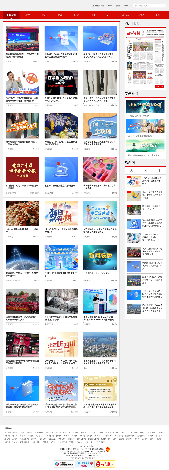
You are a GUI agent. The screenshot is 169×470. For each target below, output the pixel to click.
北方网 (15, 436)
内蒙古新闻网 (93, 439)
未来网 (83, 433)
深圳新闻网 (129, 436)
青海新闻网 (24, 442)
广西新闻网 (49, 436)
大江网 (7, 436)
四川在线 (39, 436)
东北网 (22, 436)
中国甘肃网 (35, 442)
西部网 (45, 442)
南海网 (74, 436)
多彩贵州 (71, 439)
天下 (109, 15)
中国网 (100, 433)
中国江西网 (118, 436)
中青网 (123, 433)
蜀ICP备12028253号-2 (93, 453)
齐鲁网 (150, 436)
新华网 (29, 433)
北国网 (158, 439)
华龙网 (66, 436)
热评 (44, 15)
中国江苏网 (107, 436)
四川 (92, 15)
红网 (114, 439)
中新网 (116, 433)
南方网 (34, 439)
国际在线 (49, 433)
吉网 (151, 439)
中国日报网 (39, 433)
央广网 (58, 433)
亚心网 (7, 439)
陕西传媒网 (101, 442)
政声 (27, 15)
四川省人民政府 (11, 433)
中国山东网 (62, 442)
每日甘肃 (159, 436)
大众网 (160, 433)
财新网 (7, 442)
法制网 (144, 439)
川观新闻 (11, 16)
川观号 (141, 15)
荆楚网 (90, 436)
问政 (76, 15)
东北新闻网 (24, 439)
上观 (86, 442)
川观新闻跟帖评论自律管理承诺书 (82, 458)
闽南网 (59, 436)
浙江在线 (52, 439)
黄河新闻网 (81, 439)
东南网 (72, 442)
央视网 (108, 433)
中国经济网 (133, 433)
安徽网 (142, 433)
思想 (60, 15)
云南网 (15, 439)
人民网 (22, 433)
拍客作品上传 (98, 5)
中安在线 (61, 439)
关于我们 (73, 446)
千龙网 (15, 442)
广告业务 (81, 446)
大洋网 (53, 442)
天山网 (82, 436)
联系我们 (90, 446)
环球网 (75, 433)
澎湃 (92, 442)
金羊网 (30, 436)
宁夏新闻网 (141, 436)
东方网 (121, 439)
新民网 (79, 442)
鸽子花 (125, 15)
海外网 (136, 439)
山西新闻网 (105, 439)
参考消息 (91, 433)
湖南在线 (42, 439)
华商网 (97, 436)
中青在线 (66, 433)
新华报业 (151, 433)
